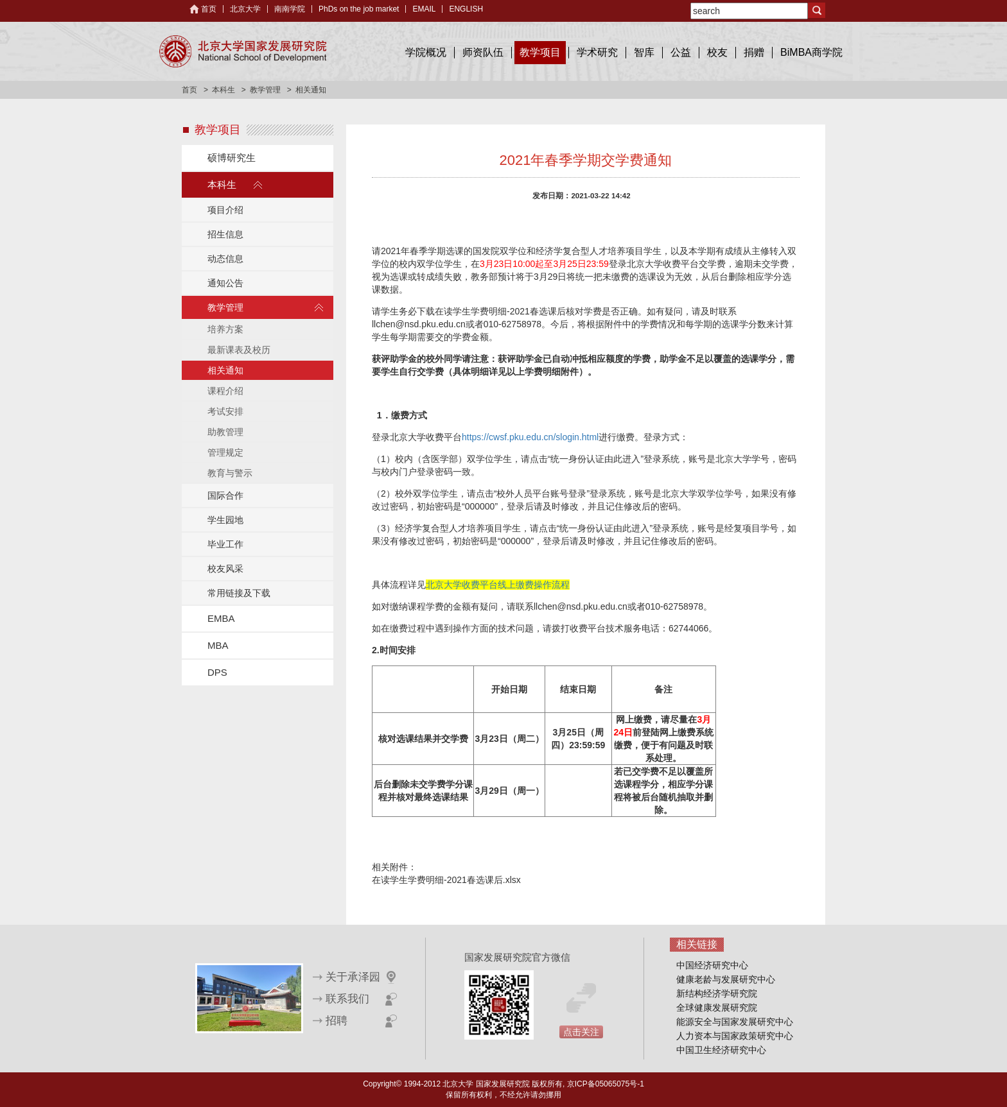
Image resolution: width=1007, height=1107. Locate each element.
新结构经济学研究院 (716, 993)
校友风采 (225, 568)
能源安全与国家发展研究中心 (734, 1022)
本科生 (223, 89)
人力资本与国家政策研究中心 (734, 1036)
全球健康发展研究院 (716, 1007)
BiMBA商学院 (811, 52)
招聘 (336, 1021)
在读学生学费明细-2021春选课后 (500, 311)
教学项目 (540, 52)
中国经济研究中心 (712, 965)
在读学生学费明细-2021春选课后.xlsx (446, 880)
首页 (208, 8)
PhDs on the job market (359, 8)
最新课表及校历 (238, 350)
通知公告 (225, 283)
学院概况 (425, 52)
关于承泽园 (353, 977)
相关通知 (225, 370)
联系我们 (347, 999)
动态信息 (225, 258)
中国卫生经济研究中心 (721, 1050)
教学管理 (265, 89)
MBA (218, 645)
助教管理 (225, 432)
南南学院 (289, 8)
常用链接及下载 (238, 593)
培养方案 (225, 329)
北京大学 (245, 8)
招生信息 (225, 234)
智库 (644, 52)
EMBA (221, 618)
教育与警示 (229, 473)
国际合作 (225, 495)
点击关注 (581, 1032)
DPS (217, 672)
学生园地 (225, 520)
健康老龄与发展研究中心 (725, 979)
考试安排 (225, 411)
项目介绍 (225, 210)
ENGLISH (466, 8)
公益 (680, 52)
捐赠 (754, 52)
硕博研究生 (231, 157)
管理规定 (225, 452)
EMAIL (423, 8)
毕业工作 (225, 544)
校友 (717, 52)
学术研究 (597, 52)
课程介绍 (225, 391)
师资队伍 (483, 52)
